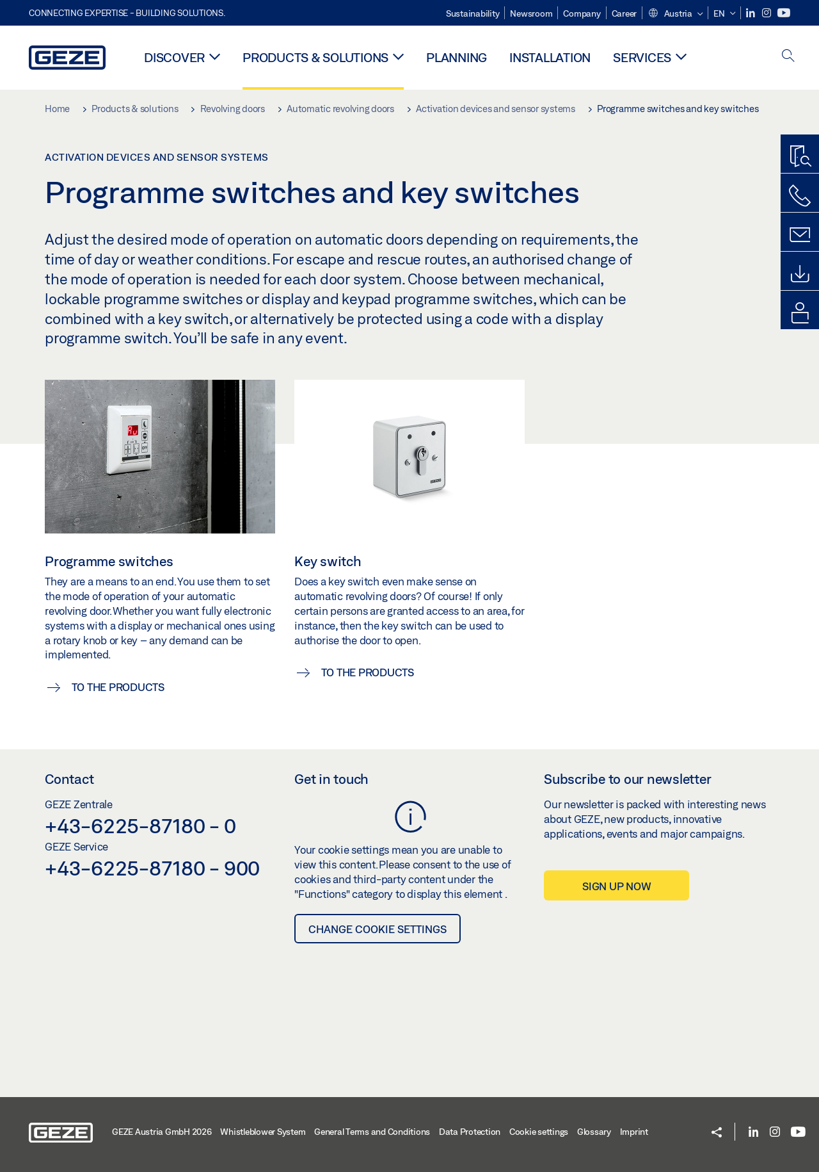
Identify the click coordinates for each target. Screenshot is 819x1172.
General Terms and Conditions (372, 1132)
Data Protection (469, 1132)
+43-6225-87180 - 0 (140, 825)
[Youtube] (783, 13)
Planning (456, 57)
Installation (550, 57)
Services (642, 57)
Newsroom (531, 13)
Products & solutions (315, 57)
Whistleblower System (262, 1132)
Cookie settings (538, 1132)
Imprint (634, 1132)
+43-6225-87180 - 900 (152, 867)
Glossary (594, 1132)
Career (624, 13)
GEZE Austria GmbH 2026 (162, 1132)
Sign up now (616, 886)
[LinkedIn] (751, 13)
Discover (174, 57)
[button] (675, 14)
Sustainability (473, 13)
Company (581, 13)
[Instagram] (767, 13)
